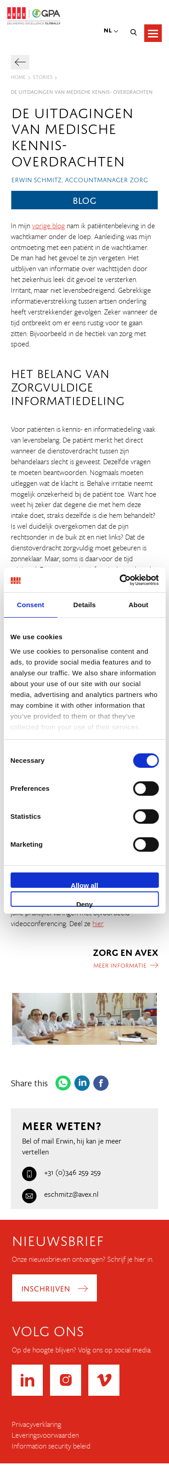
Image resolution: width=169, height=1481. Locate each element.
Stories (43, 76)
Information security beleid (51, 1446)
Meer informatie (119, 964)
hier (97, 923)
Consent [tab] (30, 605)
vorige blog (48, 225)
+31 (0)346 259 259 (61, 1172)
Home (18, 76)
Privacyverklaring (36, 1424)
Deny (84, 903)
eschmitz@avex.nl (60, 1194)
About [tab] (138, 605)
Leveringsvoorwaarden (45, 1435)
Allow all (84, 884)
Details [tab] (84, 605)
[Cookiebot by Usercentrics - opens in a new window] (120, 580)
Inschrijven (45, 1287)
